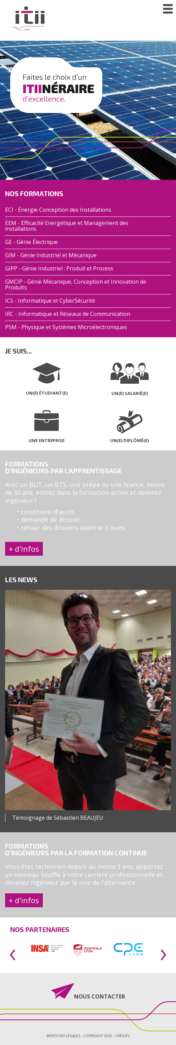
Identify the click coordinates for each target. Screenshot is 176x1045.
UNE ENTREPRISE (47, 440)
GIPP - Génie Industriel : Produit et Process (59, 268)
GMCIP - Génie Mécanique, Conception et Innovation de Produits (75, 284)
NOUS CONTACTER (99, 996)
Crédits (122, 1035)
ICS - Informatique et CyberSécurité (50, 301)
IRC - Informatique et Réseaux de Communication (67, 314)
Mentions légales (63, 1035)
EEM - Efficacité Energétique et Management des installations (66, 226)
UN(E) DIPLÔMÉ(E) (129, 440)
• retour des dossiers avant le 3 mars (71, 528)
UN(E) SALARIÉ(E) (129, 393)
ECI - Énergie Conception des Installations (58, 210)
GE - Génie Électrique (31, 242)
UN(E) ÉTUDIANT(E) (47, 393)
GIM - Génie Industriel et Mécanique (50, 255)
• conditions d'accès (46, 512)
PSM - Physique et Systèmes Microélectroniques (66, 327)
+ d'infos (24, 549)
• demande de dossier (48, 519)
